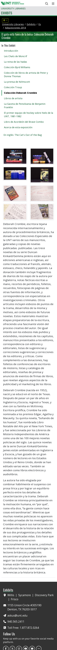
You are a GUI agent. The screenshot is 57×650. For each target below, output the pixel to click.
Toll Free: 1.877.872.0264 (23, 627)
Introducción (11, 50)
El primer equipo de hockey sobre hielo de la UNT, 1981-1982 (28, 114)
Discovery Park (44, 595)
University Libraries (13, 8)
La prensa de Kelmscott (17, 81)
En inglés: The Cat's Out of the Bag (23, 134)
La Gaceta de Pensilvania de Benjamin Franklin (24, 105)
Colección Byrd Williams (17, 67)
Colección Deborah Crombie (20, 92)
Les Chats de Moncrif (15, 56)
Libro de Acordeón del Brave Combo (24, 121)
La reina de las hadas (15, 61)
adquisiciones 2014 (15, 27)
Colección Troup (13, 87)
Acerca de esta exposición (18, 127)
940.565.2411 (15, 621)
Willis (11, 595)
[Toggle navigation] (53, 4)
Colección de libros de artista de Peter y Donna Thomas (26, 74)
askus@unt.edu (17, 615)
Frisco (14, 599)
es (39, 24)
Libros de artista (13, 98)
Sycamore (24, 595)
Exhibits (6, 13)
